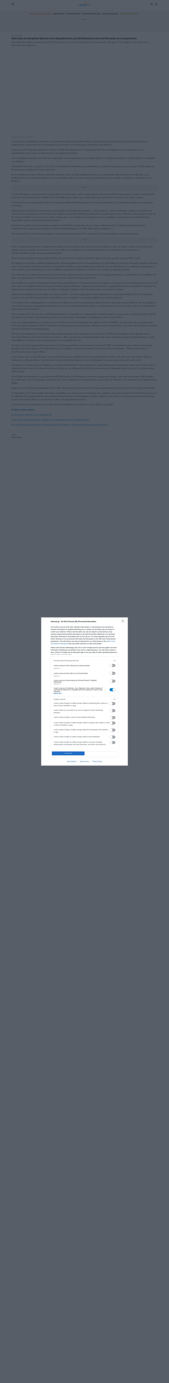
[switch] (112, 665)
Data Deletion (71, 761)
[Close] (123, 622)
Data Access (84, 761)
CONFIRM (68, 753)
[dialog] (84, 691)
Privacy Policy (97, 761)
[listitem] (84, 660)
